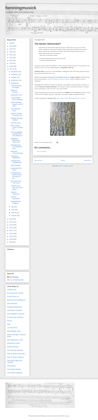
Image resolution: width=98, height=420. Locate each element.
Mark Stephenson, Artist (15, 340)
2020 (11, 60)
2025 (11, 46)
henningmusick (20, 7)
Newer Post (38, 160)
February (14, 212)
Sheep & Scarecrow (15, 193)
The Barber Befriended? (47, 43)
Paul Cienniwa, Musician (15, 350)
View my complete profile (15, 280)
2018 (11, 66)
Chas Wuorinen (12, 303)
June (13, 209)
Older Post (87, 160)
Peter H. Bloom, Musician (15, 357)
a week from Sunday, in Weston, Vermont (57, 79)
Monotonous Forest (13, 343)
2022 (11, 55)
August (13, 83)
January (14, 215)
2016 (11, 219)
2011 (11, 233)
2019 (11, 63)
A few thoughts (15, 165)
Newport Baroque (13, 347)
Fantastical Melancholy (14, 307)
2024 (11, 49)
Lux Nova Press (12, 327)
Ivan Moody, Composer (14, 310)
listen (9, 324)
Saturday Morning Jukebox (16, 119)
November (14, 74)
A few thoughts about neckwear (17, 98)
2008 (11, 242)
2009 (11, 239)
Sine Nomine (11, 366)
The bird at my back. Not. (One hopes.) (17, 187)
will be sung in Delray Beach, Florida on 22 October (70, 98)
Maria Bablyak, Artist (14, 331)
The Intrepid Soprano (14, 369)
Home (63, 160)
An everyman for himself (15, 293)
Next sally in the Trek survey (16, 182)
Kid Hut (9, 321)
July (12, 207)
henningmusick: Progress (16, 202)
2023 (11, 52)
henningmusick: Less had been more (16, 146)
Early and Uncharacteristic (17, 152)
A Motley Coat (11, 290)
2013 (11, 228)
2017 (11, 69)
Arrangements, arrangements (16, 161)
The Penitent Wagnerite (15, 373)
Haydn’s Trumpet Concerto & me (16, 114)
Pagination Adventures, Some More (15, 140)
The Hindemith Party (15, 109)
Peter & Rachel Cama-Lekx (16, 354)
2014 (11, 225)
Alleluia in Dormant (14, 91)
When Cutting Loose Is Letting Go (17, 127)
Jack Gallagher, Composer (15, 314)
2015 (11, 222)
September (15, 80)
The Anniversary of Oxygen (16, 86)
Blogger (67, 416)
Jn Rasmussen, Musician (15, 317)
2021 (11, 57)
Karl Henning (13, 277)
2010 (11, 236)
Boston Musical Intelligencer (16, 300)
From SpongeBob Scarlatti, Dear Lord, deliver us (16, 134)
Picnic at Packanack (15, 197)
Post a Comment (41, 151)
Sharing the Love (16, 95)
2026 (11, 43)
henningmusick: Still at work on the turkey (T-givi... (16, 175)
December (14, 71)
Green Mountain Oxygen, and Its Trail (17, 104)
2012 (11, 230)
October (14, 77)
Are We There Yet (13, 296)
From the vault (15, 123)
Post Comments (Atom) (66, 166)
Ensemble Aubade (62, 77)
